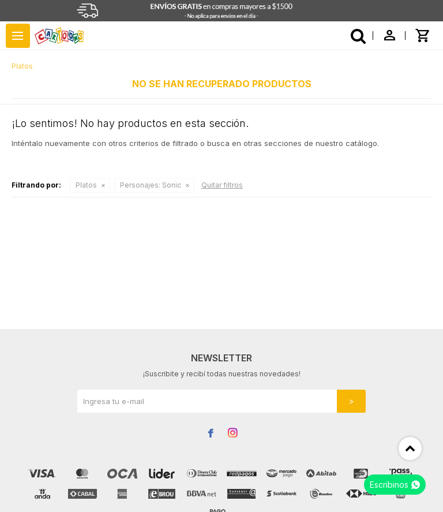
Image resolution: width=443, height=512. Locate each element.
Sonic (150, 185)
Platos (86, 185)
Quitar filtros (222, 185)
